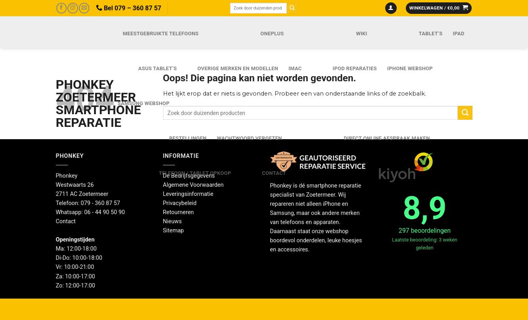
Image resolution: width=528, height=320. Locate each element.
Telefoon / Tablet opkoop (195, 173)
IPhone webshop (410, 68)
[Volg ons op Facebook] (61, 8)
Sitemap (173, 230)
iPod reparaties (355, 68)
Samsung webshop (144, 103)
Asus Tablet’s (157, 68)
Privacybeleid (180, 203)
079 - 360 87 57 (100, 203)
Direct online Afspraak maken (387, 138)
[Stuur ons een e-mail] (84, 8)
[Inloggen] (391, 8)
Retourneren (178, 212)
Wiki (361, 33)
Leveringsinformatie (188, 194)
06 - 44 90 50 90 (104, 212)
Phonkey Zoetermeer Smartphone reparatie (78, 103)
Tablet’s (431, 33)
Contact (274, 173)
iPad (458, 33)
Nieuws (172, 221)
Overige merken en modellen (238, 68)
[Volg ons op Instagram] (72, 8)
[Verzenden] (292, 8)
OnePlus (272, 33)
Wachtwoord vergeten (249, 138)
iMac (294, 68)
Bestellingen (188, 138)
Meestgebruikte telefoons (161, 33)
